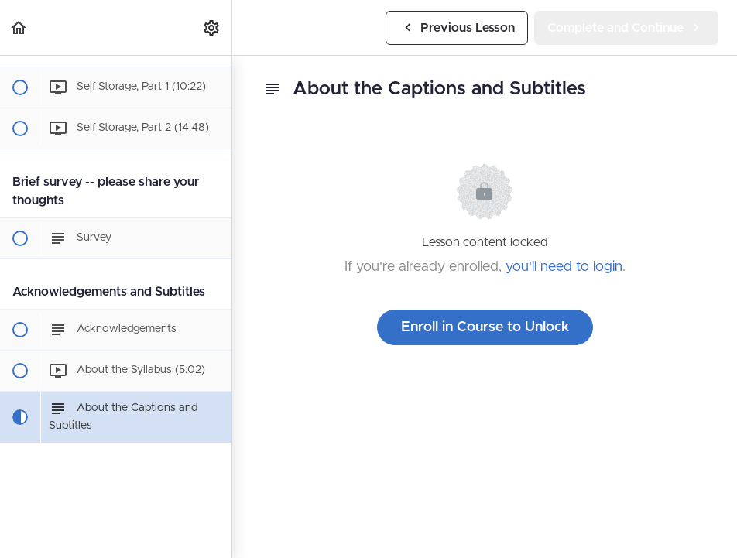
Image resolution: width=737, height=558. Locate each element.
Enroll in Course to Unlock (485, 327)
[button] (19, 27)
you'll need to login (564, 267)
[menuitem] (212, 27)
